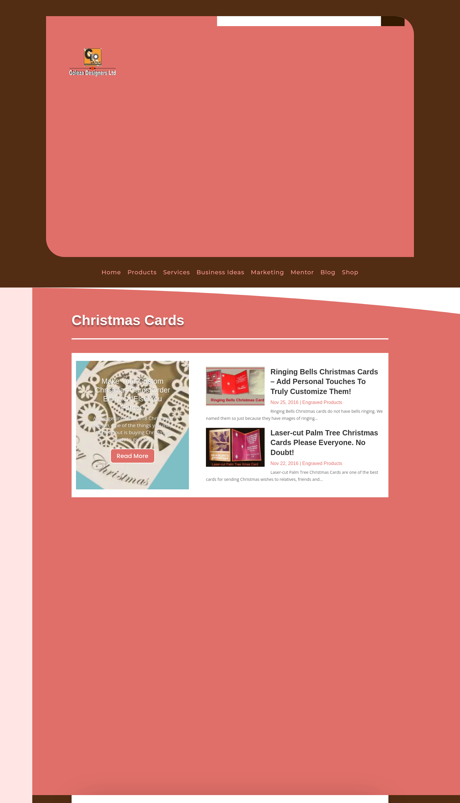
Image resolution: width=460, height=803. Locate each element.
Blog (327, 272)
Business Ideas (220, 272)
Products (142, 272)
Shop (350, 272)
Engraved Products (322, 402)
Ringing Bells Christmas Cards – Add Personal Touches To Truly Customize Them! (324, 381)
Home (111, 272)
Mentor (302, 272)
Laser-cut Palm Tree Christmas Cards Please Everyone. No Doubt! (324, 443)
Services (176, 272)
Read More (132, 456)
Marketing (267, 272)
